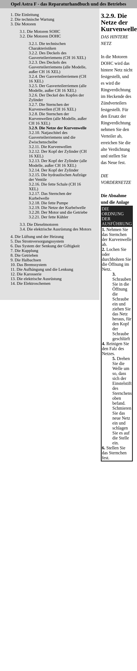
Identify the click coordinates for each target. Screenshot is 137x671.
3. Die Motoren (23, 24)
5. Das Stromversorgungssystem (37, 241)
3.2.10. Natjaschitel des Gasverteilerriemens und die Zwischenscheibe (52, 137)
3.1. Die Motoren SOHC (40, 31)
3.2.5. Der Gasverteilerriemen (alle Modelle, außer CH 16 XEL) (57, 88)
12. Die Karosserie (25, 274)
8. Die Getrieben (24, 255)
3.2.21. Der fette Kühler (48, 217)
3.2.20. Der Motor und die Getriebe (58, 212)
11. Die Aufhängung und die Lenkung (41, 269)
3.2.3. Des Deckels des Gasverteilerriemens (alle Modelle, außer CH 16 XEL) (57, 67)
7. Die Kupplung (24, 250)
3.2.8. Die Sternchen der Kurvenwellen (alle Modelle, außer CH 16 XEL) (58, 118)
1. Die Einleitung (24, 14)
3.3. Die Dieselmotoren (39, 224)
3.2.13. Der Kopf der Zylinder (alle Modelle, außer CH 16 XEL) (58, 163)
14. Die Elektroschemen (30, 283)
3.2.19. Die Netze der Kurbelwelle (57, 207)
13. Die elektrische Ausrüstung (36, 279)
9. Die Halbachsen (25, 260)
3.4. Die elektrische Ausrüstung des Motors (55, 229)
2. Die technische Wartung (32, 19)
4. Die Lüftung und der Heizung (37, 236)
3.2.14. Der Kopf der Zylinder (53, 170)
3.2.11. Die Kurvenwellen (50, 146)
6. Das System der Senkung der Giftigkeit (45, 246)
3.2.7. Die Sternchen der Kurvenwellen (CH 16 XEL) (52, 106)
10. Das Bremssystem (28, 264)
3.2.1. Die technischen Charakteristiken (47, 45)
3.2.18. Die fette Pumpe (48, 203)
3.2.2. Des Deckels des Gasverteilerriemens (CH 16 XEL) (57, 55)
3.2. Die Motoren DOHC (40, 36)
